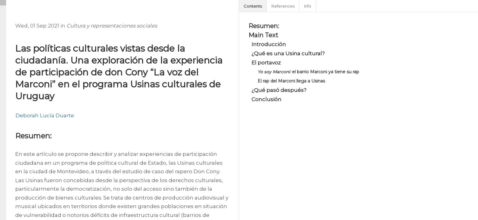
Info (307, 6)
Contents (253, 6)
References (282, 6)
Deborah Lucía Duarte (45, 115)
